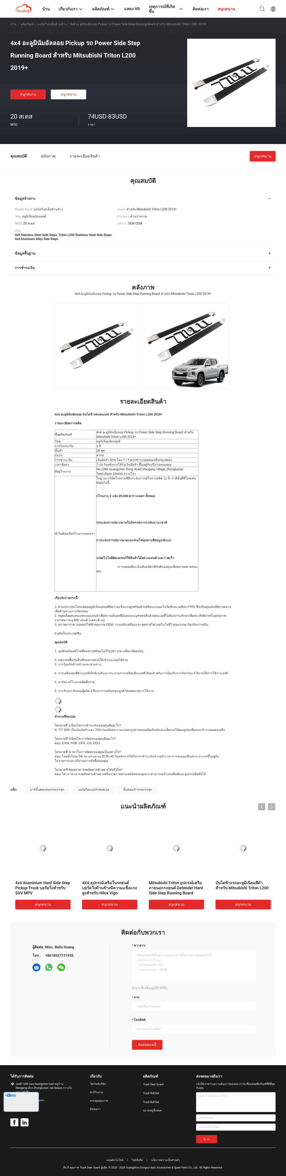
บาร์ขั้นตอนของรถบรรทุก (47, 789)
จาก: (137, 997)
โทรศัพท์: (140, 1020)
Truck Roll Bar (151, 1093)
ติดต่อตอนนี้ (147, 1045)
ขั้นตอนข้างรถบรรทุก (137, 789)
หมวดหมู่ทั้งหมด (152, 1110)
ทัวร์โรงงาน (96, 1092)
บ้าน (13, 24)
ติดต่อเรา (95, 1109)
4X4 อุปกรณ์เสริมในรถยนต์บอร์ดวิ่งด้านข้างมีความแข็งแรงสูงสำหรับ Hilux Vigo (109, 887)
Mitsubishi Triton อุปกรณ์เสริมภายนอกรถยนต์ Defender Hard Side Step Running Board (176, 887)
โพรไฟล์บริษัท (98, 1084)
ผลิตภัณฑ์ (27, 24)
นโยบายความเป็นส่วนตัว (165, 1160)
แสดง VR (132, 8)
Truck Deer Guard (153, 1084)
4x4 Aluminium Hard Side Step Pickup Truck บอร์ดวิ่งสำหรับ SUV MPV (42, 887)
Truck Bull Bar (151, 1102)
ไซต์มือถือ (137, 1160)
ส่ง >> (206, 1139)
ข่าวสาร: (140, 945)
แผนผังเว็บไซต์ (114, 1160)
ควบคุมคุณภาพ (99, 1100)
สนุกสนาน (28, 94)
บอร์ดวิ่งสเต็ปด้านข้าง (52, 24)
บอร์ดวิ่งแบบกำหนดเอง (93, 789)
